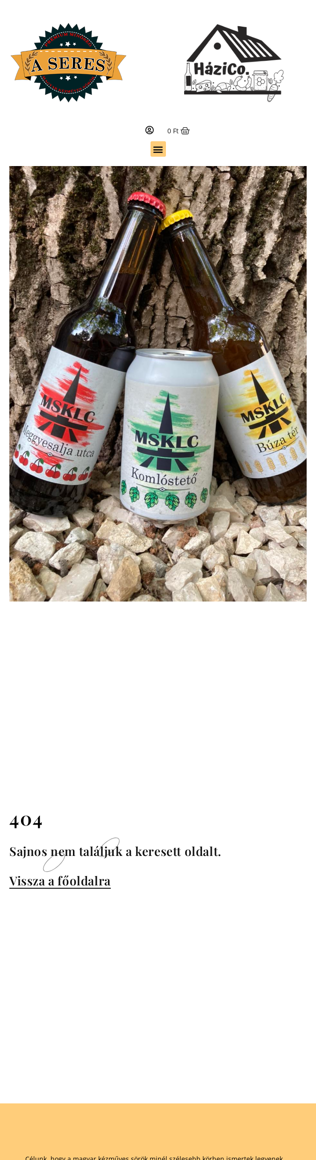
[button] (158, 149)
